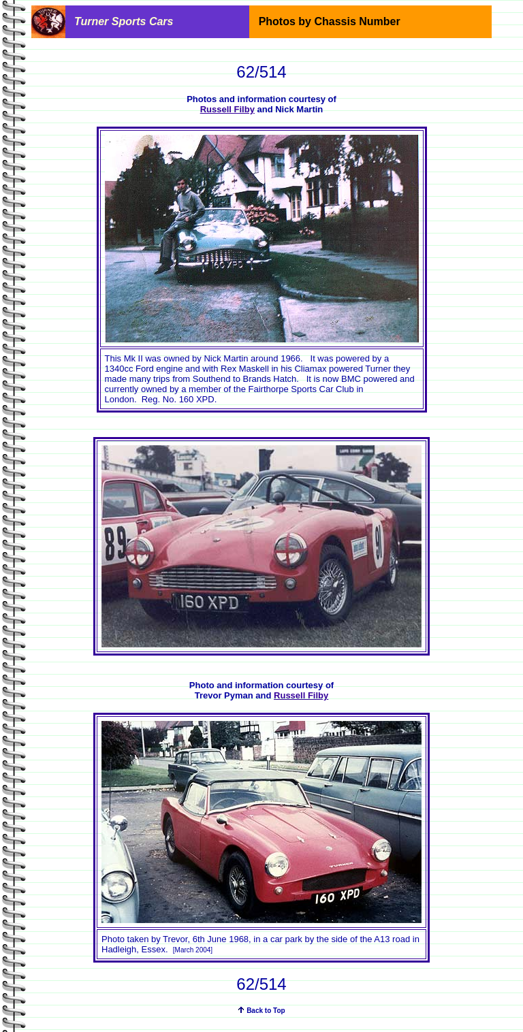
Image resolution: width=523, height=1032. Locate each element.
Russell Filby (227, 109)
